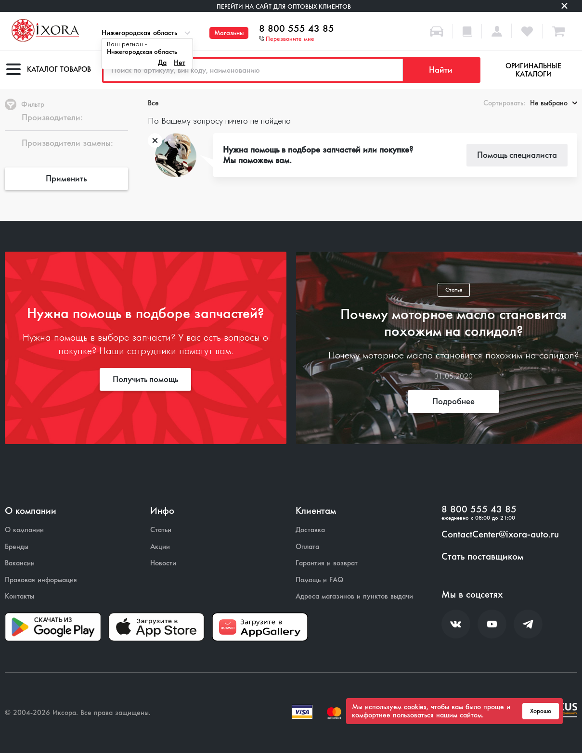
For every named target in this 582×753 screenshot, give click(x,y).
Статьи (160, 530)
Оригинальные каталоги (533, 70)
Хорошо (540, 711)
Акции (160, 547)
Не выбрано (553, 103)
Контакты (19, 596)
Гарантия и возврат (327, 563)
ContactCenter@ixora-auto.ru (500, 534)
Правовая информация (41, 580)
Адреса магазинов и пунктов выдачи (354, 596)
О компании (24, 530)
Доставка (310, 530)
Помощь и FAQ (319, 580)
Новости (163, 563)
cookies (415, 707)
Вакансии (20, 563)
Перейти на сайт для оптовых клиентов (284, 6)
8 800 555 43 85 (296, 29)
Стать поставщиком (482, 557)
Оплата (307, 547)
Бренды (16, 547)
